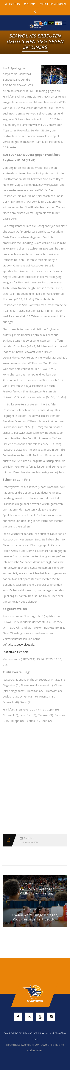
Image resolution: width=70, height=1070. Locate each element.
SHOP (29, 4)
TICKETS (12, 4)
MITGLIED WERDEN (52, 4)
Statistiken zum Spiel (16, 652)
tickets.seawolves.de (20, 644)
